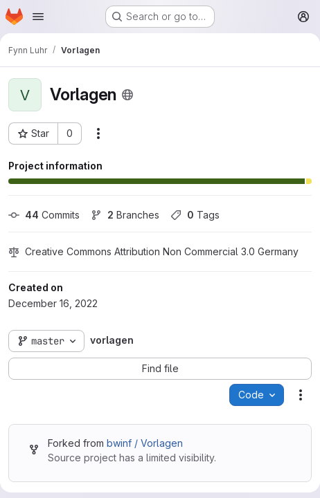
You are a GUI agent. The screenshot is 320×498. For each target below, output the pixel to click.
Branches (125, 215)
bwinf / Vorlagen (145, 443)
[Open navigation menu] (38, 17)
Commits (44, 215)
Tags (195, 215)
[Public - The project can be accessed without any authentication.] (127, 94)
